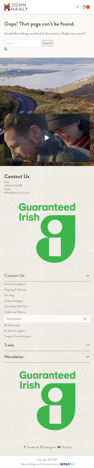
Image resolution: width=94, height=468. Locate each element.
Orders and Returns (15, 312)
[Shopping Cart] (86, 7)
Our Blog (9, 295)
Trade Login (12, 325)
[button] (47, 138)
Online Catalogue (13, 301)
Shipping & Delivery (15, 290)
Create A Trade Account (17, 336)
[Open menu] (77, 7)
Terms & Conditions (15, 284)
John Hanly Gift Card (16, 306)
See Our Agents (14, 331)
